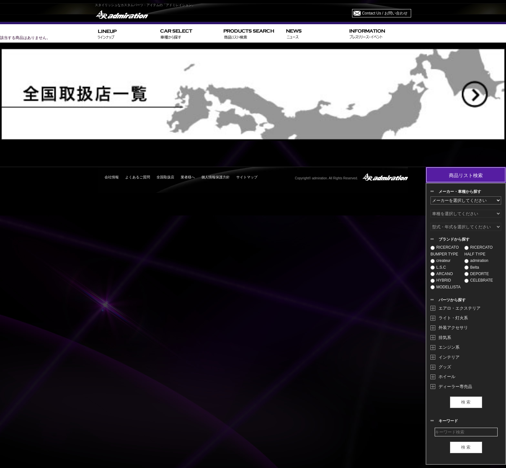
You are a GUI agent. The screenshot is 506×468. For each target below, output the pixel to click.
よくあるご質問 (137, 177)
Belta (471, 267)
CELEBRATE (478, 280)
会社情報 (112, 177)
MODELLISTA (445, 287)
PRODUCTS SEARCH (252, 33)
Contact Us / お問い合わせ (385, 13)
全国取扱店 (165, 177)
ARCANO (441, 274)
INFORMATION (379, 33)
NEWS (315, 33)
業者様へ (188, 177)
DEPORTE (476, 274)
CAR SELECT (189, 33)
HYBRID (440, 280)
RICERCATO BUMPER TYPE (444, 250)
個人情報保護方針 (215, 177)
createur (440, 260)
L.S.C (438, 267)
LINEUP (126, 33)
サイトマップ (247, 177)
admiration (476, 260)
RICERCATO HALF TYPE (478, 250)
